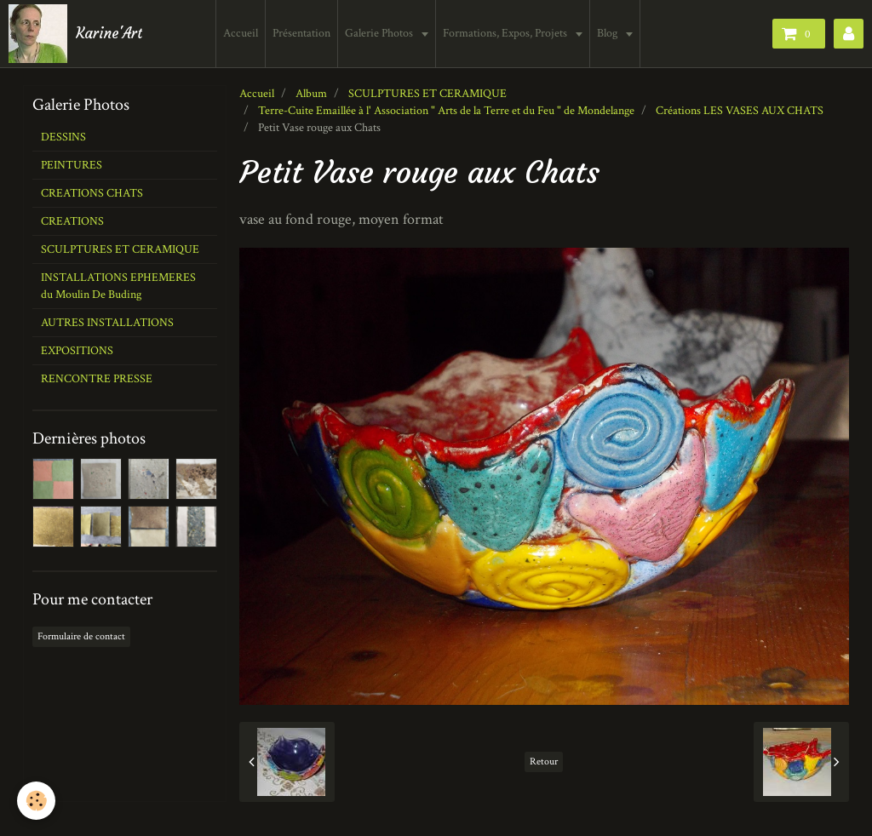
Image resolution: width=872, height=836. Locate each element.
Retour (544, 761)
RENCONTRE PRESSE (96, 379)
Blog (608, 33)
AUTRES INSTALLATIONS (107, 322)
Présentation (301, 33)
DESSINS (63, 137)
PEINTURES (71, 165)
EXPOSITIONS (77, 350)
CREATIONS (72, 221)
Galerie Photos (380, 33)
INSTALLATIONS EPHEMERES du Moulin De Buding (118, 286)
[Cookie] (36, 801)
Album (311, 93)
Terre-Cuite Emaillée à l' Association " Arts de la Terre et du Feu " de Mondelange (446, 110)
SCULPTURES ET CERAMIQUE (427, 93)
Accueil (240, 33)
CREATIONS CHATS (92, 193)
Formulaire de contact (81, 636)
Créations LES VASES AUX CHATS (739, 110)
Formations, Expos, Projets (506, 33)
